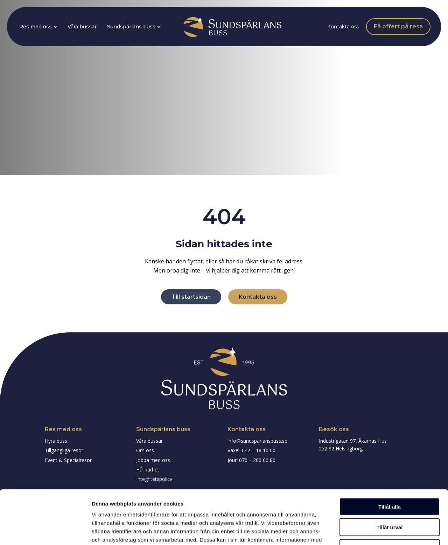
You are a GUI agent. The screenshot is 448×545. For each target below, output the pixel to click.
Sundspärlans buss (134, 26)
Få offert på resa (398, 26)
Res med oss (38, 26)
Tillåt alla (389, 453)
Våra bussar (82, 26)
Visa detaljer (380, 531)
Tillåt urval (390, 473)
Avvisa (389, 494)
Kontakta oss (343, 26)
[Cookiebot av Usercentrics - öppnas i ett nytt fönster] (45, 531)
